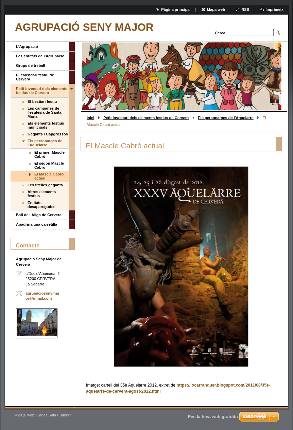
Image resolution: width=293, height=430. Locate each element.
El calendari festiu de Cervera (35, 77)
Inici (90, 118)
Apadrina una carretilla (36, 224)
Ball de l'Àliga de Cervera (39, 215)
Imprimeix (274, 9)
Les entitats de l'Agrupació (40, 56)
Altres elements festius (42, 194)
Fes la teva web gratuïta (213, 416)
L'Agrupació (27, 46)
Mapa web (216, 9)
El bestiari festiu (42, 101)
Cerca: (221, 33)
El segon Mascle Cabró (49, 165)
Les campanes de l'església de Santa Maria (45, 112)
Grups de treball (30, 65)
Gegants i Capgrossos (48, 134)
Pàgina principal (175, 9)
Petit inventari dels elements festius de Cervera (146, 118)
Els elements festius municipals (46, 125)
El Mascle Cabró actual (49, 176)
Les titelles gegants (45, 185)
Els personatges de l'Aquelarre (226, 118)
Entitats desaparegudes (41, 205)
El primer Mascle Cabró (49, 154)
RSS (245, 9)
